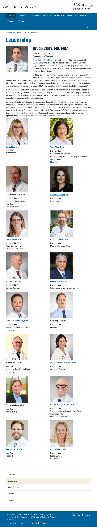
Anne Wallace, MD (58, 449)
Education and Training (41, 15)
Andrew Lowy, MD (13, 281)
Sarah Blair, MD (12, 147)
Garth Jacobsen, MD (59, 239)
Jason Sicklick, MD (14, 449)
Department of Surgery (19, 6)
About (10, 15)
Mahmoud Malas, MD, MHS (17, 320)
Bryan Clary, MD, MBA (41, 60)
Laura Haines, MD (13, 239)
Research (59, 15)
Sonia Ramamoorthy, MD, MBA (63, 362)
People (11, 21)
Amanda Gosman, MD (59, 195)
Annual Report (13, 487)
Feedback (43, 523)
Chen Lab (54, 162)
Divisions (22, 15)
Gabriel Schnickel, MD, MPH (62, 404)
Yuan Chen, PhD (57, 147)
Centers (71, 15)
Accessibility (12, 523)
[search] (88, 27)
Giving (21, 21)
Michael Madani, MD (58, 281)
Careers (11, 494)
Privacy (22, 523)
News (82, 15)
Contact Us (12, 500)
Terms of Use (32, 523)
